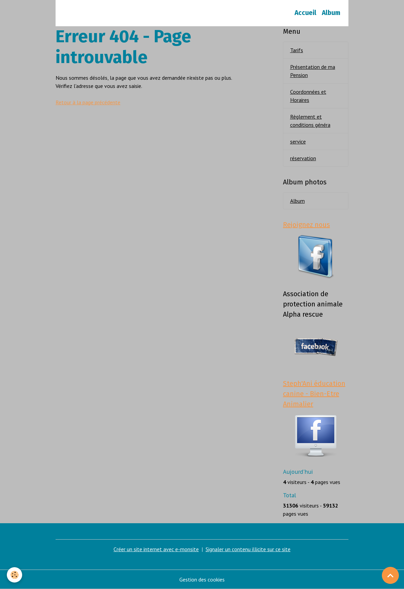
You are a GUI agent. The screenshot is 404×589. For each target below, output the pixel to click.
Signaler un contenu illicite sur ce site (248, 549)
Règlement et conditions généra (310, 120)
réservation (303, 158)
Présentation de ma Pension (312, 70)
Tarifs (296, 50)
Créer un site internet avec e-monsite (156, 549)
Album (331, 13)
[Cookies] (14, 575)
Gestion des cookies (202, 579)
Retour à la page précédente (88, 102)
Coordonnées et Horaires (308, 95)
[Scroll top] (390, 575)
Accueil (305, 13)
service (298, 141)
